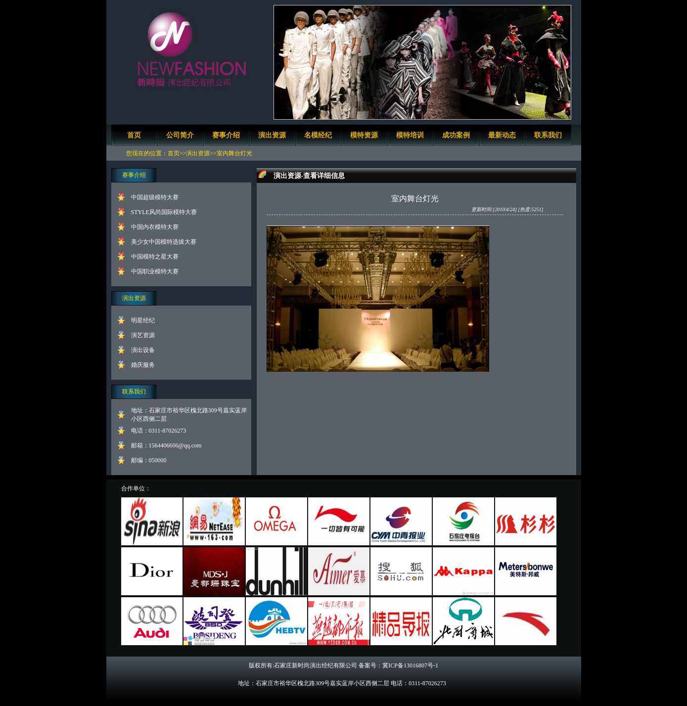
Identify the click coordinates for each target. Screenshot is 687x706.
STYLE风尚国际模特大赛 (164, 212)
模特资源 (364, 135)
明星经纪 (143, 320)
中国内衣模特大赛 (155, 226)
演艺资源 (143, 335)
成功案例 (456, 135)
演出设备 (143, 350)
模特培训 (410, 135)
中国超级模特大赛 (155, 197)
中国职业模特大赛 (155, 271)
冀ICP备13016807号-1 (410, 665)
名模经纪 (318, 135)
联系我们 (548, 135)
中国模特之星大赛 (155, 256)
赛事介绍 (226, 135)
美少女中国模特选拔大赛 (163, 241)
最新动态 (502, 135)
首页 (134, 135)
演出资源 (272, 135)
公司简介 (180, 135)
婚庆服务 (143, 364)
